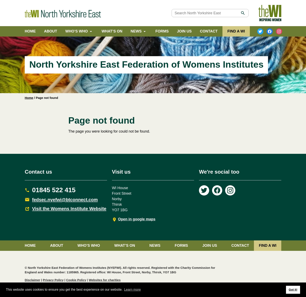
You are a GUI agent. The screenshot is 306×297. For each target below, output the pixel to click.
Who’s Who (76, 31)
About (50, 31)
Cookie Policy (76, 280)
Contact (209, 31)
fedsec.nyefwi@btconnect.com (65, 199)
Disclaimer (32, 280)
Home (30, 31)
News (136, 31)
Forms (162, 31)
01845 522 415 (54, 190)
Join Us (184, 31)
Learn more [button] (132, 289)
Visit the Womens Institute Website (69, 208)
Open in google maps (136, 219)
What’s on (112, 31)
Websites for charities (105, 280)
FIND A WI (236, 31)
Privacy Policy (53, 280)
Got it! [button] (293, 289)
